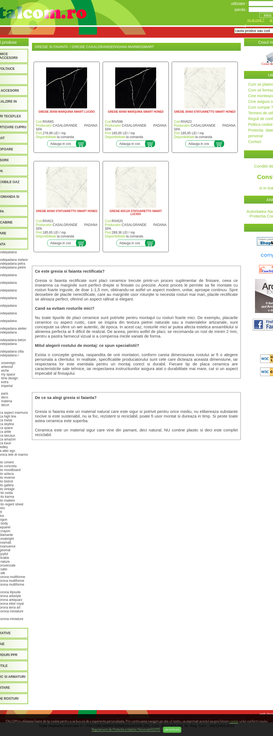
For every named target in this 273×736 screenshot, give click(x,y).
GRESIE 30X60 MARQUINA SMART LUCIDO (66, 111)
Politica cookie (260, 124)
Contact (254, 141)
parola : (241, 9)
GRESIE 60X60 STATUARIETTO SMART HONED (66, 211)
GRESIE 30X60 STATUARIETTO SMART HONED (204, 111)
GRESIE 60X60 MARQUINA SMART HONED (136, 111)
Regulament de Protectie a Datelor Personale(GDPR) (126, 729)
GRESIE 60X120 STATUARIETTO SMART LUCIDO (135, 213)
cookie (234, 721)
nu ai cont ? (255, 20)
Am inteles (172, 729)
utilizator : (239, 3)
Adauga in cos (60, 144)
